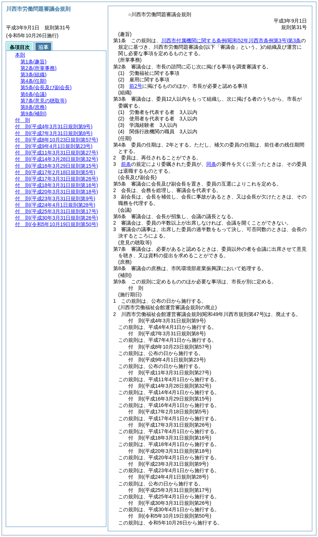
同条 (211, 164)
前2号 (135, 86)
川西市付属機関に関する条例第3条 (231, 40)
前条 (126, 164)
